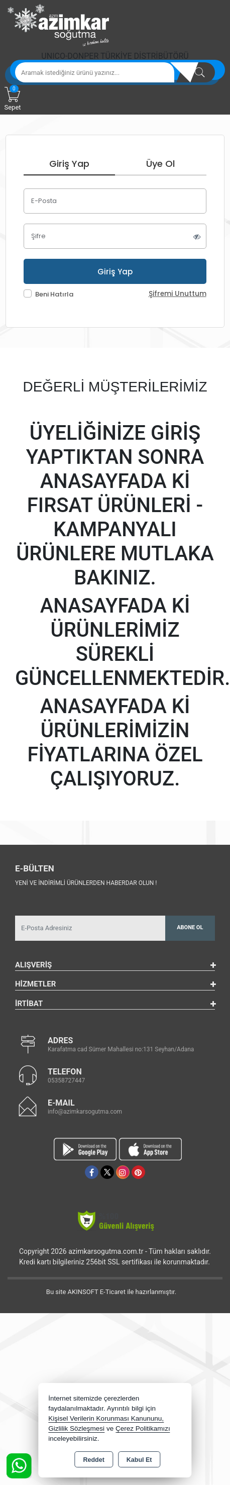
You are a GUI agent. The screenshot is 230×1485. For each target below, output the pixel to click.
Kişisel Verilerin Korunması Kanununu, (106, 1418)
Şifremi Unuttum (177, 294)
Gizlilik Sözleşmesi (76, 1428)
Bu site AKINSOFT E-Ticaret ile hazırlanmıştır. (111, 1292)
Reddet (93, 1459)
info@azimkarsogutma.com (85, 1111)
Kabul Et (139, 1459)
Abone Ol (190, 927)
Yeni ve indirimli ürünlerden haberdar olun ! (86, 882)
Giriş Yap (69, 163)
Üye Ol (160, 163)
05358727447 (66, 1080)
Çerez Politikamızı (143, 1428)
